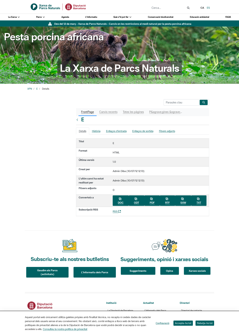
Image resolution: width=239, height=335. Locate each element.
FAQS (228, 17)
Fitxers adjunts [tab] (167, 131)
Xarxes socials (197, 270)
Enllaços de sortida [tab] (142, 131)
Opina (169, 270)
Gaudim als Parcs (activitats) (47, 272)
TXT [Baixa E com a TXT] (199, 201)
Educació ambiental (199, 17)
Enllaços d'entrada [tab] (116, 131)
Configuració (162, 323)
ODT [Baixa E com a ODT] (136, 201)
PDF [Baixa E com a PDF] (152, 201)
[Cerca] (181, 102)
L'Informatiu (91, 17)
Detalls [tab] (82, 131)
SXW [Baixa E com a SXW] (183, 201)
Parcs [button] (40, 17)
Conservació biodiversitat (160, 17)
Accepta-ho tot (183, 323)
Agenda (65, 17)
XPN (29, 88)
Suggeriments (138, 270)
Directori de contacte (191, 310)
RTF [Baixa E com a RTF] (167, 201)
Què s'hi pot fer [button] (122, 17)
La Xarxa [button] (14, 17)
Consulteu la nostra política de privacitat (65, 329)
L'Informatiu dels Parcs (94, 272)
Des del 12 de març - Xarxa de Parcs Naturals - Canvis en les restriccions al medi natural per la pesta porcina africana (122, 23)
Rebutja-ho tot (205, 323)
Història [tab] (96, 131)
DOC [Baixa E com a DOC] (120, 201)
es (208, 7)
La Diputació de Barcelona (120, 310)
